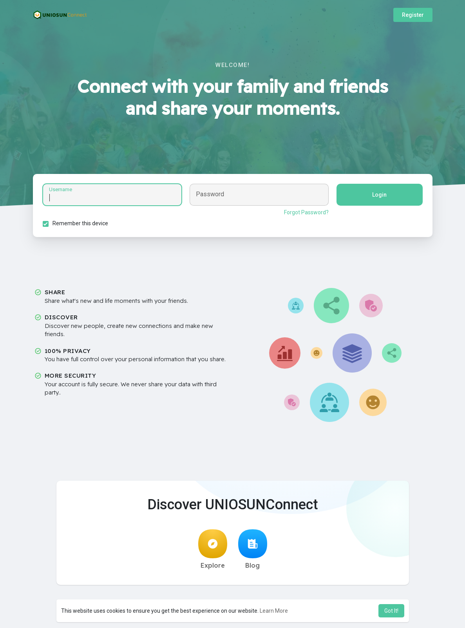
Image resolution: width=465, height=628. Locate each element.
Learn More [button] (274, 611)
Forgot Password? (306, 212)
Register (413, 15)
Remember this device (80, 223)
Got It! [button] (391, 611)
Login (379, 195)
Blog (252, 549)
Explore (212, 549)
